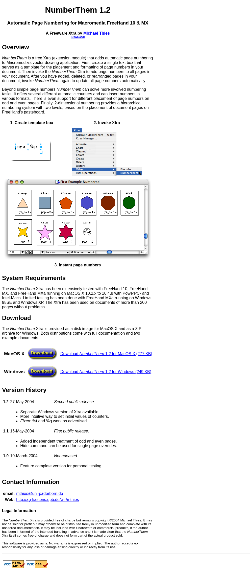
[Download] (78, 37)
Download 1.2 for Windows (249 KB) (105, 372)
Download (16, 317)
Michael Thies (96, 33)
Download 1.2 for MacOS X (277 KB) (106, 354)
